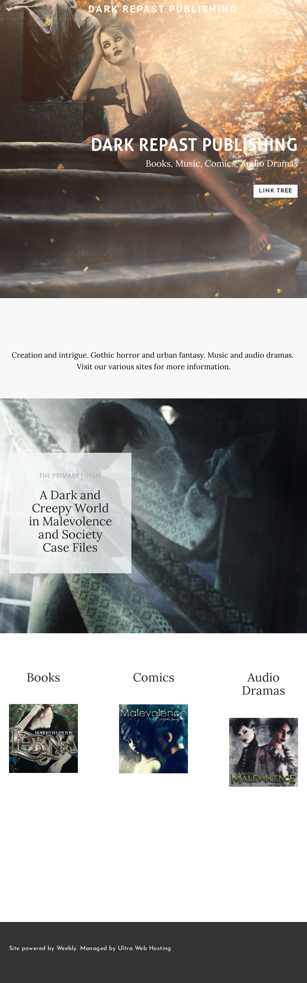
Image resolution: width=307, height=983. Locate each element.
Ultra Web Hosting (144, 949)
